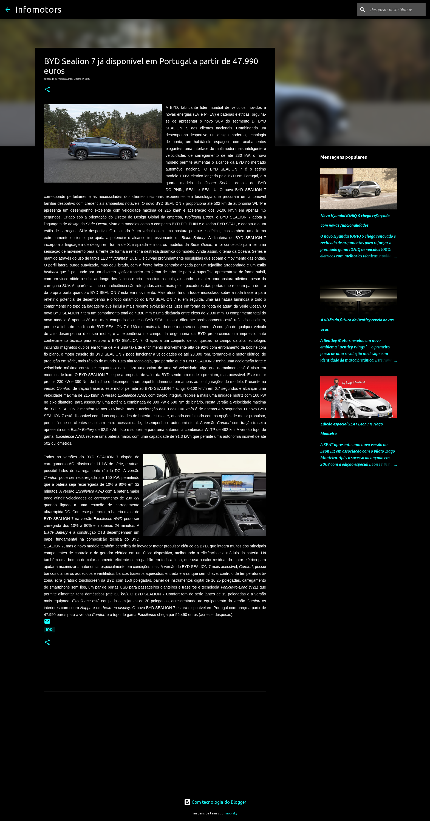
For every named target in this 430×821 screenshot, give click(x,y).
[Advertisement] (155, 747)
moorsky (231, 813)
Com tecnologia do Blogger (215, 802)
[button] (47, 89)
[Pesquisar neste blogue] (397, 9)
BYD (49, 629)
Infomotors (38, 9)
